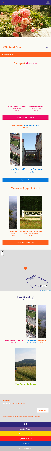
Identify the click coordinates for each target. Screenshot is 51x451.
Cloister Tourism (25, 429)
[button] (25, 268)
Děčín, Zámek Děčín (12, 47)
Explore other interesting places (25, 242)
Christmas (25, 444)
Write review (42, 410)
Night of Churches (25, 439)
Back (46, 47)
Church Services (25, 448)
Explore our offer (25, 180)
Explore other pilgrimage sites (25, 117)
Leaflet (41, 290)
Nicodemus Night (25, 434)
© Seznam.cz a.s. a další (47, 290)
